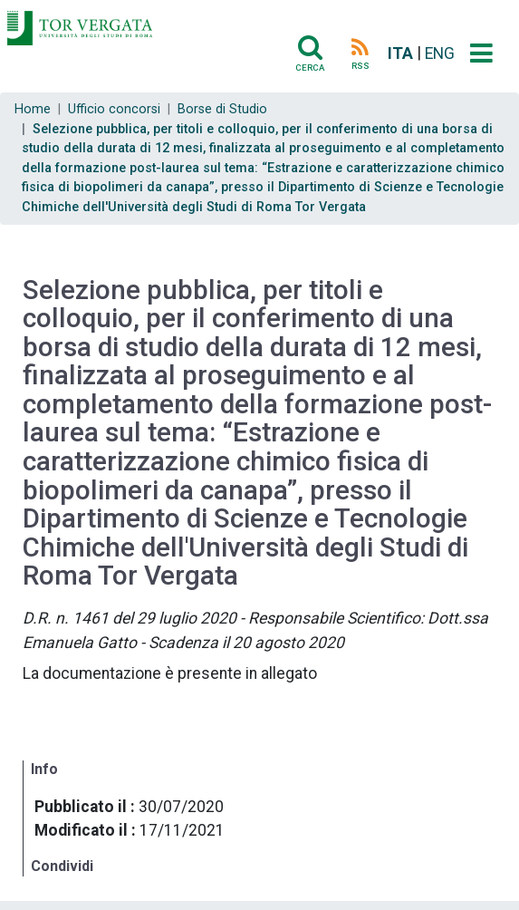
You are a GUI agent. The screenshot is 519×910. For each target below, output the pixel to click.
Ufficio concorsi (114, 109)
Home (32, 109)
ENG (440, 53)
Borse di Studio (222, 109)
